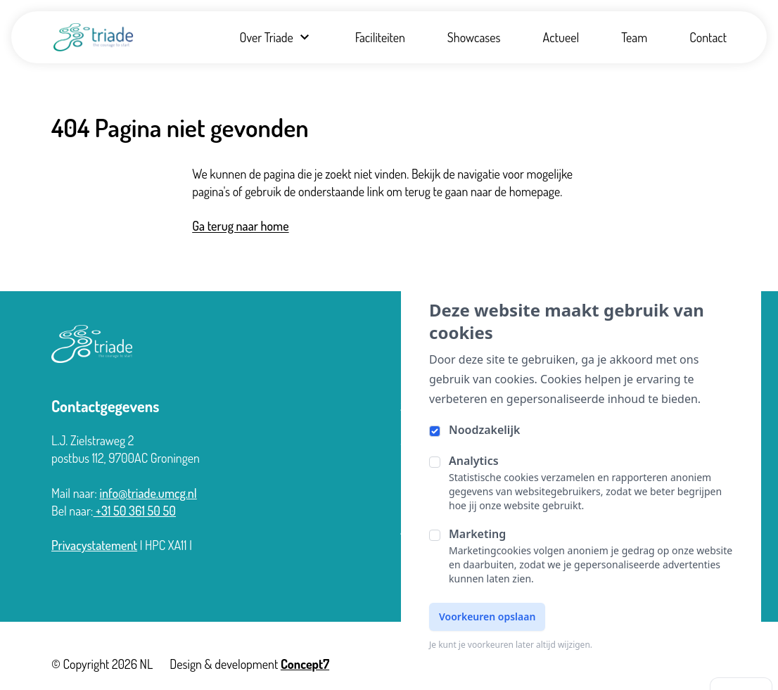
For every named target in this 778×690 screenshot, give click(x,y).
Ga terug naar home (240, 226)
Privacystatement (94, 545)
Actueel (561, 37)
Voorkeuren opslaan (487, 616)
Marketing (477, 534)
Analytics (474, 460)
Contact (708, 37)
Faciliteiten (380, 37)
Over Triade (275, 37)
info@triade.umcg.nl (147, 493)
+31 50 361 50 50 (135, 510)
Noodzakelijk (484, 429)
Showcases (474, 37)
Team (634, 37)
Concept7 (305, 664)
